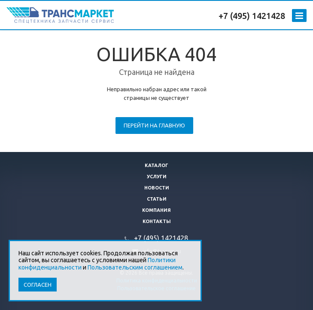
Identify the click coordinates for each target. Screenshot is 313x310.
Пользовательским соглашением (135, 267)
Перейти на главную (154, 125)
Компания (156, 210)
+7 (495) (235, 16)
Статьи (157, 199)
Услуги (157, 176)
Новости (156, 187)
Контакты (157, 221)
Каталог (156, 165)
